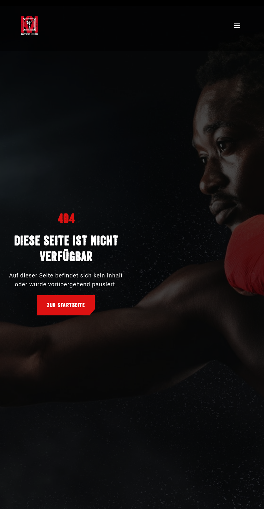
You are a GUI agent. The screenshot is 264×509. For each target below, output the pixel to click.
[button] (237, 25)
